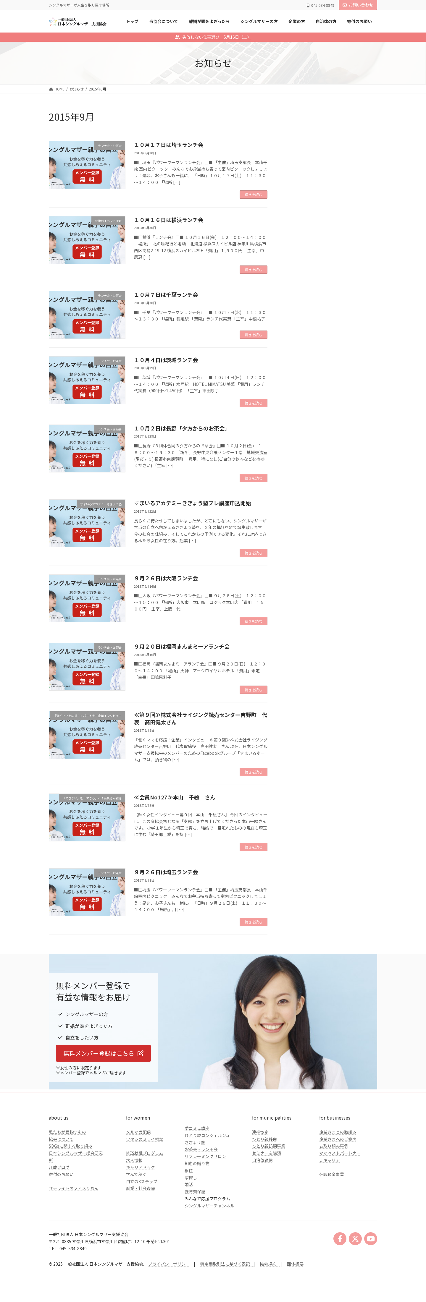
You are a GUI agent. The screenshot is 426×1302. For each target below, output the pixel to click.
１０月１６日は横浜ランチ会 (168, 220)
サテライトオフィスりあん (74, 1188)
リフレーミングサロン (205, 1156)
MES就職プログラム (144, 1153)
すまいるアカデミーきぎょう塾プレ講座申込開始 (192, 503)
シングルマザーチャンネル (209, 1206)
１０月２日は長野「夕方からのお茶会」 (182, 428)
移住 (189, 1170)
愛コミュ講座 (197, 1128)
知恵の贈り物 (197, 1163)
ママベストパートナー (340, 1153)
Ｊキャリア (329, 1160)
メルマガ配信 (138, 1132)
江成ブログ (59, 1167)
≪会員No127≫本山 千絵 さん (174, 797)
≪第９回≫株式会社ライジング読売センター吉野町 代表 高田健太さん (200, 718)
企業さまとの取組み (337, 1132)
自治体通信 (262, 1160)
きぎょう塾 (195, 1142)
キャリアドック (140, 1167)
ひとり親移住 (264, 1139)
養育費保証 (195, 1191)
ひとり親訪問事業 (268, 1146)
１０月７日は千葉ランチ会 (166, 294)
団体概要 (295, 1264)
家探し (191, 1177)
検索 (362, 167)
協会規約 (268, 1264)
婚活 (189, 1184)
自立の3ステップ (141, 1181)
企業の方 (298, 230)
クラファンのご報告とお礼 (315, 254)
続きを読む (253, 194)
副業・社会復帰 (140, 1188)
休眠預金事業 (331, 1174)
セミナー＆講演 (266, 1153)
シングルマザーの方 (308, 218)
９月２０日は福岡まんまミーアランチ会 (182, 646)
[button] (103, 1053)
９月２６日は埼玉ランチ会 (166, 872)
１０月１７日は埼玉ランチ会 (168, 144)
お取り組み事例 (333, 1146)
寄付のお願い (61, 1174)
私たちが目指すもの (67, 1132)
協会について (61, 1139)
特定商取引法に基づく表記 (227, 1264)
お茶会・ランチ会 (201, 1149)
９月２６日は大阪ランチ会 (166, 578)
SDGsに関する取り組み (70, 1146)
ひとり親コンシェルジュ (207, 1135)
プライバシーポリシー (169, 1264)
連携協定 (260, 1132)
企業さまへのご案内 (337, 1139)
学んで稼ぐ (136, 1174)
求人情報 (134, 1160)
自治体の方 (300, 242)
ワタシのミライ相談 (144, 1139)
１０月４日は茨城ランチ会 (166, 360)
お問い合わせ (358, 5)
